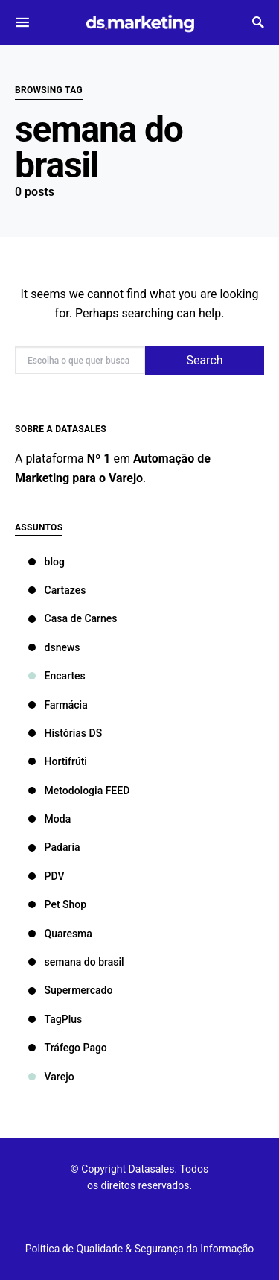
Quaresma (60, 934)
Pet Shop (57, 904)
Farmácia (58, 705)
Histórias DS (65, 733)
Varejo (51, 1077)
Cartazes (57, 590)
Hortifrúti (57, 761)
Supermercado (70, 990)
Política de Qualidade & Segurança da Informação (139, 1249)
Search (204, 360)
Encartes (57, 676)
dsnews (54, 647)
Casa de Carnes (73, 618)
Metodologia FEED (79, 790)
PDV (46, 876)
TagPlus (55, 1019)
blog (46, 562)
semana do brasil (76, 962)
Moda (49, 819)
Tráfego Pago (67, 1048)
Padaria (54, 847)
